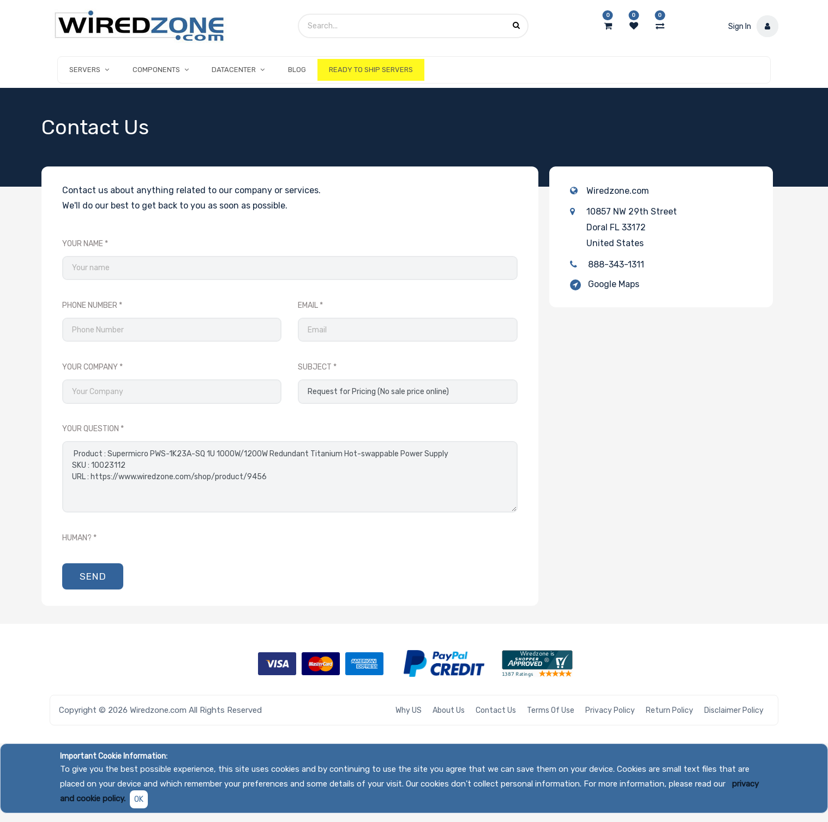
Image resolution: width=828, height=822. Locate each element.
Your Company (90, 367)
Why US (408, 710)
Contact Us (496, 710)
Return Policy (669, 710)
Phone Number (89, 305)
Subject (315, 367)
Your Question (90, 428)
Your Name (82, 243)
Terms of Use (550, 710)
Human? (77, 538)
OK (138, 799)
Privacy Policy (610, 710)
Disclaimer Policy (734, 710)
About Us (449, 710)
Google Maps (613, 284)
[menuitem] (296, 70)
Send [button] (93, 576)
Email (308, 305)
